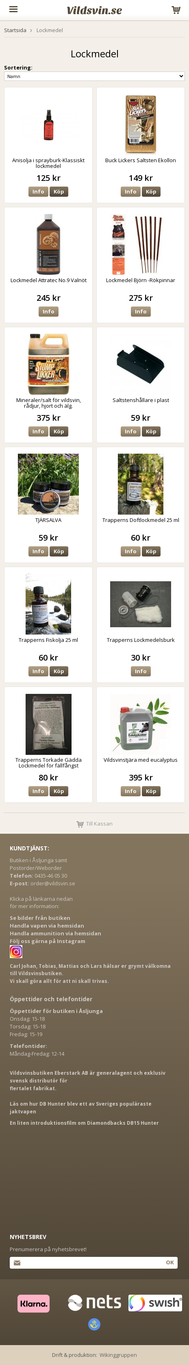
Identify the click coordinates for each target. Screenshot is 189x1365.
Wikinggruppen (118, 1354)
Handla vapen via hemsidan (47, 925)
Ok (170, 1262)
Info (38, 191)
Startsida (15, 30)
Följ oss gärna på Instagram (47, 941)
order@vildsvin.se (52, 883)
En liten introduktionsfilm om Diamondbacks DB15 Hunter (84, 1122)
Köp (59, 191)
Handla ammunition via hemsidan (55, 933)
